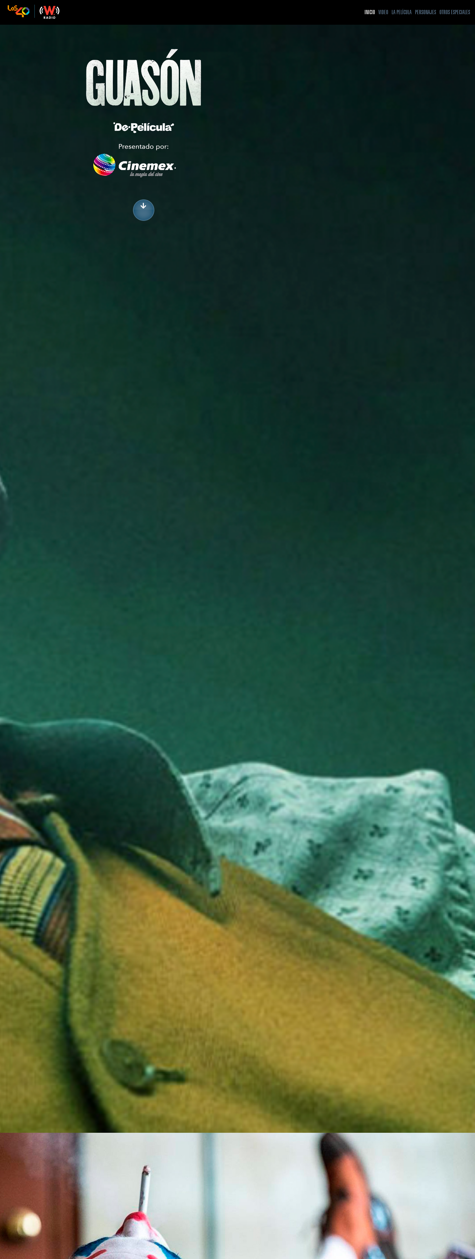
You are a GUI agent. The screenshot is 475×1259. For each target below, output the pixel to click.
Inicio (369, 12)
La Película (402, 12)
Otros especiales (454, 12)
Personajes (425, 12)
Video (383, 12)
